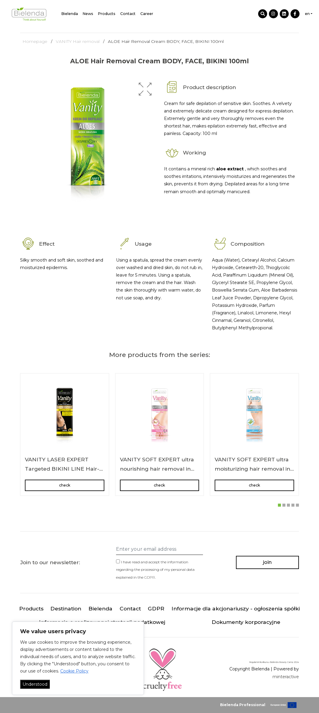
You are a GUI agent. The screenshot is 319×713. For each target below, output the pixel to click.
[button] (145, 89)
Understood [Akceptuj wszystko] (34, 684)
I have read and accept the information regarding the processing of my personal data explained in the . (155, 569)
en (307, 13)
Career (146, 13)
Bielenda (69, 13)
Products (106, 13)
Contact (128, 13)
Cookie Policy (74, 671)
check (64, 485)
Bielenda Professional (242, 705)
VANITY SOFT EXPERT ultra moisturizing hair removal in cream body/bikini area (252, 468)
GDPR (149, 577)
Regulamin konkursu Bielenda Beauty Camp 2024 (274, 662)
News (88, 13)
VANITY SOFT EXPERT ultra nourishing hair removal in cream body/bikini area (157, 468)
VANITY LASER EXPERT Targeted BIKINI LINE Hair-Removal (62, 468)
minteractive (286, 676)
